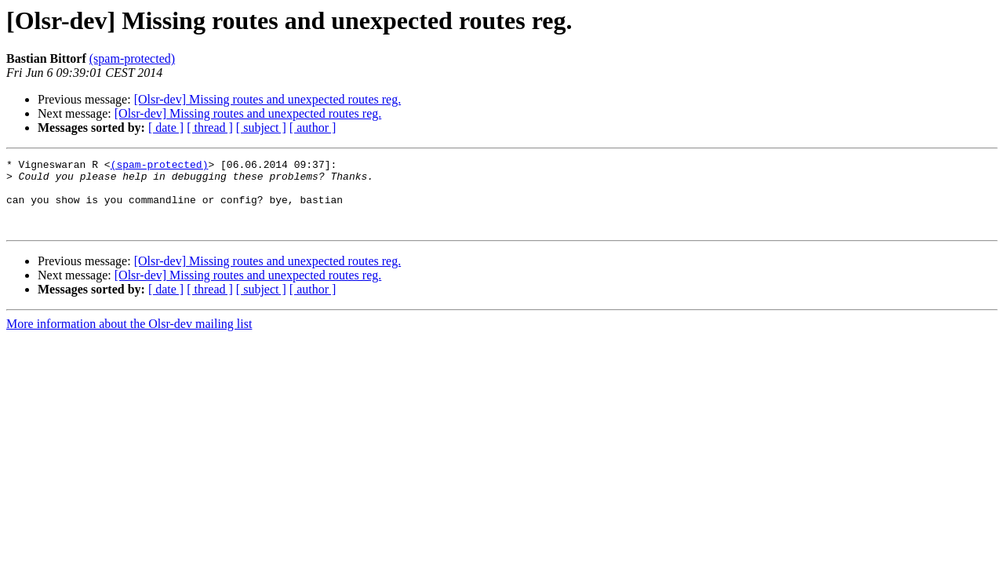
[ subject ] (261, 127)
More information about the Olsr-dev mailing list (129, 337)
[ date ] (166, 127)
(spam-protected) (132, 58)
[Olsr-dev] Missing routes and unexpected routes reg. (267, 99)
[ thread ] (210, 127)
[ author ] (312, 127)
